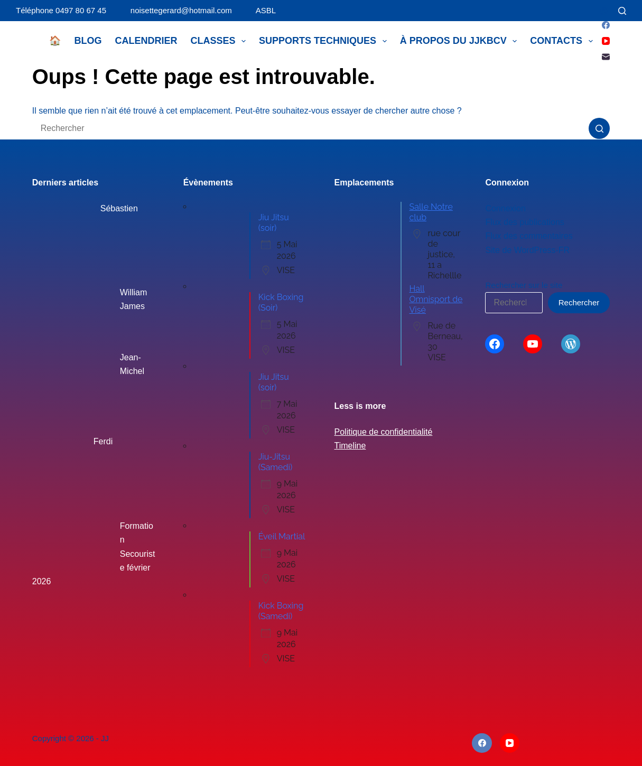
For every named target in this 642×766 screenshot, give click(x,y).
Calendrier (146, 40)
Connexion (505, 208)
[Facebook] (606, 25)
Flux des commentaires (528, 235)
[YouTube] (606, 41)
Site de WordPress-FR (527, 250)
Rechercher (579, 302)
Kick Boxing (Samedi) (281, 611)
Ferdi (103, 441)
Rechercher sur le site (523, 285)
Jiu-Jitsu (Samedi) (275, 462)
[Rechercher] (622, 11)
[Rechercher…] (310, 128)
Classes (220, 41)
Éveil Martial (281, 536)
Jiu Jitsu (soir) (273, 222)
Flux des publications (524, 222)
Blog (87, 40)
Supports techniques (325, 41)
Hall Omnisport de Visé (436, 299)
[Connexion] (604, 11)
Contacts (563, 41)
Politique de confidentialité (383, 431)
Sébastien (119, 208)
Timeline (350, 445)
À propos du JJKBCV (461, 41)
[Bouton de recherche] (599, 128)
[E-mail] (606, 57)
